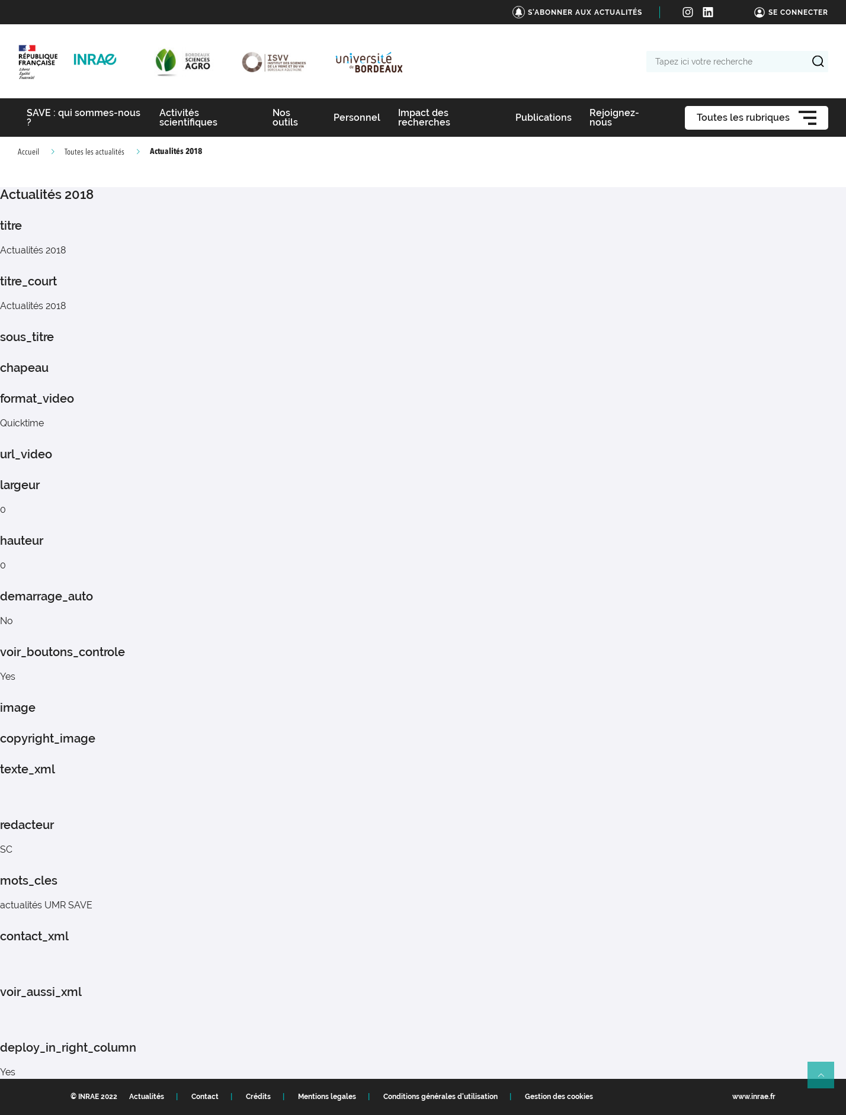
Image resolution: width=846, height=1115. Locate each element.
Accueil (28, 152)
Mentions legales (327, 1096)
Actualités (146, 1096)
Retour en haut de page (826, 1080)
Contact (205, 1096)
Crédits (258, 1096)
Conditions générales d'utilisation (440, 1096)
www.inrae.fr (754, 1096)
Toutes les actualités (94, 152)
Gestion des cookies (559, 1096)
